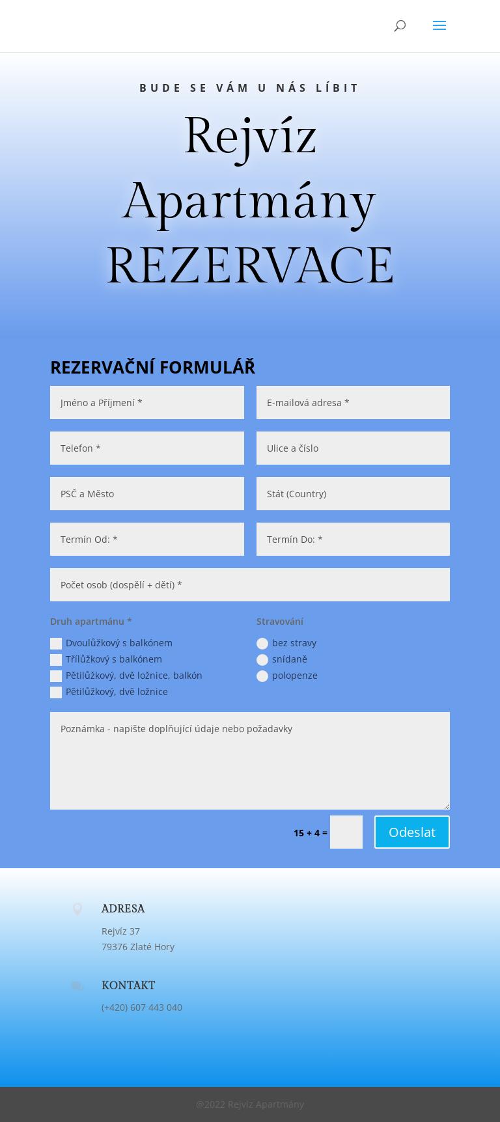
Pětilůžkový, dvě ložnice (109, 691)
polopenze (287, 675)
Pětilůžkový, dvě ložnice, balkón (126, 675)
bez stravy (286, 643)
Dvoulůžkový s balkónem (111, 643)
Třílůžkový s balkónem (106, 659)
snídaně (282, 659)
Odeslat (412, 832)
